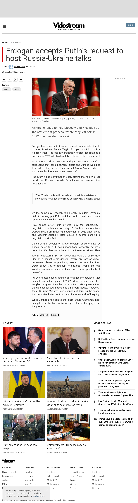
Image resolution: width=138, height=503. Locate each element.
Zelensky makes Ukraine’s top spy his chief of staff (66, 446)
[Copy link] (9, 80)
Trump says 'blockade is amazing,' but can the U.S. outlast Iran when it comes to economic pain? (116, 422)
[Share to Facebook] (21, 80)
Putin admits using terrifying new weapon (20, 446)
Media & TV (29, 480)
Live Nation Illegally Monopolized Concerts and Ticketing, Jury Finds (115, 402)
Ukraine (44, 315)
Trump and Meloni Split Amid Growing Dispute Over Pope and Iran (116, 394)
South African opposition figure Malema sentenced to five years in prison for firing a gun (115, 383)
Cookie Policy (38, 496)
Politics (73, 488)
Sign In (130, 25)
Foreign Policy (8, 476)
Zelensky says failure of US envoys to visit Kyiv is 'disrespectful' (22, 360)
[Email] (4, 80)
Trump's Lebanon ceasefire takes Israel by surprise (114, 411)
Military (5, 484)
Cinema (50, 488)
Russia (55, 315)
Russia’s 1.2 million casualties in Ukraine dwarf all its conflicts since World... (67, 403)
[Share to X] (15, 80)
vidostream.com (68, 500)
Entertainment (31, 476)
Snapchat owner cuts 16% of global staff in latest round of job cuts (116, 373)
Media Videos (30, 484)
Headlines (29, 472)
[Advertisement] (69, 9)
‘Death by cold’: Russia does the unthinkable (63, 360)
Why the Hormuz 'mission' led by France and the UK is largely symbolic (114, 351)
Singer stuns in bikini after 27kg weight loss (114, 331)
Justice (5, 480)
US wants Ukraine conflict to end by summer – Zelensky (21, 403)
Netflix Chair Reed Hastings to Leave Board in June (116, 340)
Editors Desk (19, 67)
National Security (9, 472)
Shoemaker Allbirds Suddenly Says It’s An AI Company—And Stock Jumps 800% (115, 363)
